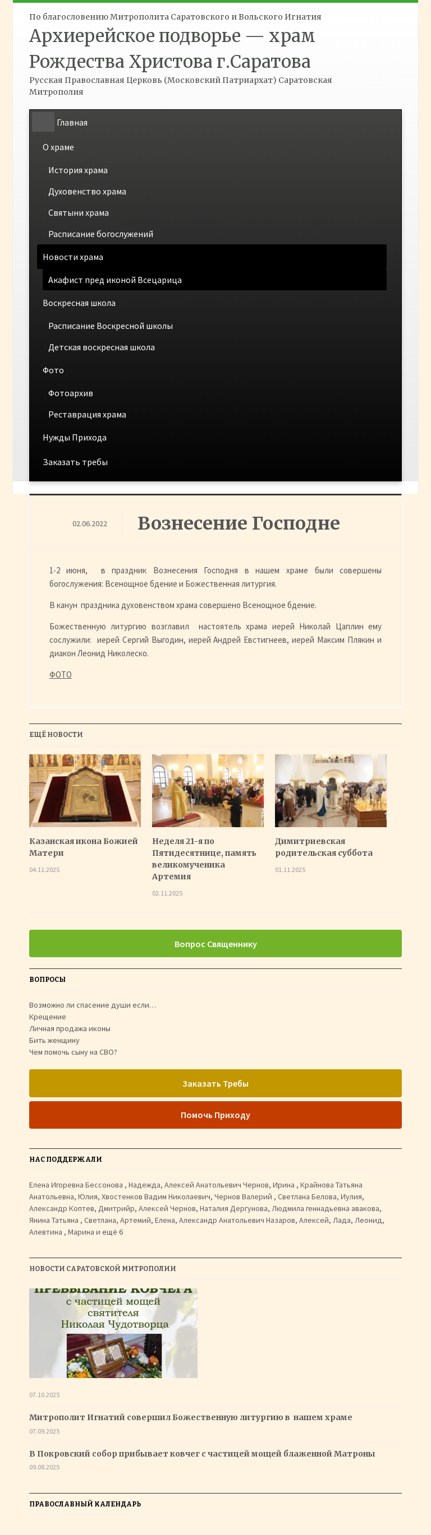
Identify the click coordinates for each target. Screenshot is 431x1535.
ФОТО (60, 674)
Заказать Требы (215, 1083)
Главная (72, 122)
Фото (53, 369)
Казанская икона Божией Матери (83, 847)
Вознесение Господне (238, 523)
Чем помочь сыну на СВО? (73, 1052)
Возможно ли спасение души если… (93, 1005)
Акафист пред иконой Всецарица (115, 279)
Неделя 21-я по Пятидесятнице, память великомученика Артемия (204, 859)
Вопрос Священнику (216, 943)
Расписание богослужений (100, 233)
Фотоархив (70, 392)
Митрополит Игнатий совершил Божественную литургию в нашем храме (191, 1417)
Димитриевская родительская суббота (324, 847)
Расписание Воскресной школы (110, 325)
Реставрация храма (87, 414)
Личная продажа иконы (70, 1028)
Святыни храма (78, 212)
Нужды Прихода (75, 437)
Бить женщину (54, 1040)
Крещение (47, 1017)
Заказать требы (75, 461)
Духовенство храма (87, 191)
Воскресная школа (79, 302)
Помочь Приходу (215, 1114)
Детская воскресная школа (101, 347)
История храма (78, 169)
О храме (58, 146)
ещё (112, 1232)
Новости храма (73, 256)
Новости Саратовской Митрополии (102, 1269)
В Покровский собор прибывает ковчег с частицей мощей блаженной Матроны (202, 1454)
